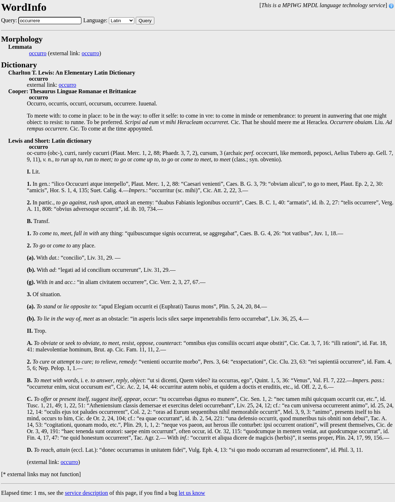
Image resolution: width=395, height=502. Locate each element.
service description (86, 493)
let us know (192, 493)
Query (145, 20)
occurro (38, 53)
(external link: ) (65, 53)
